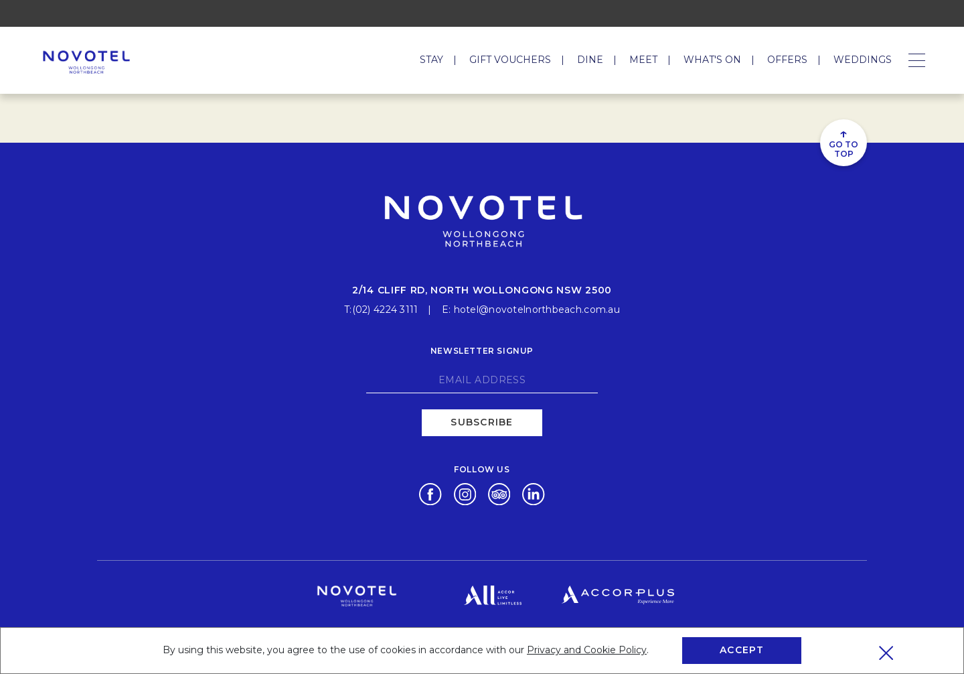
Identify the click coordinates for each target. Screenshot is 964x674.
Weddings (862, 60)
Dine (590, 60)
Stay (431, 60)
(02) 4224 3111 (385, 310)
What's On (712, 60)
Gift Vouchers (510, 60)
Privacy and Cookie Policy (587, 650)
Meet (643, 60)
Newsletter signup (482, 351)
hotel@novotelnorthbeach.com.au (537, 310)
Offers (787, 60)
